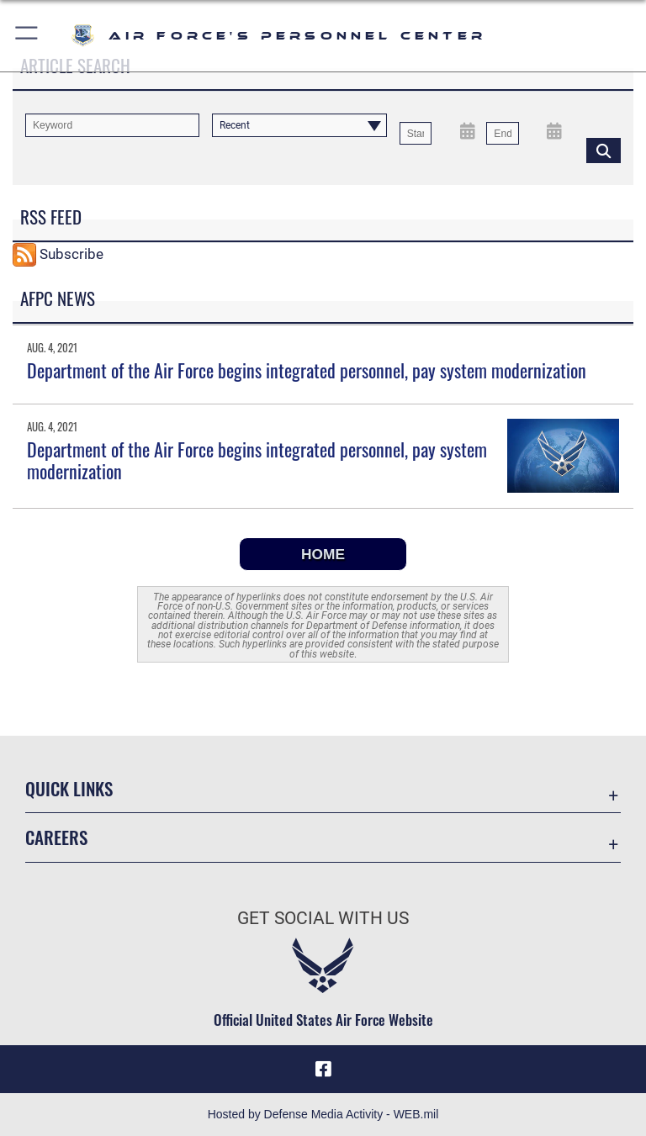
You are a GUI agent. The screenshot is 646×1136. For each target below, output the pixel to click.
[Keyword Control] (112, 125)
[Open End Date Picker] (554, 131)
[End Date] (502, 133)
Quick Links (69, 788)
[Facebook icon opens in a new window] (323, 1068)
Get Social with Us (323, 918)
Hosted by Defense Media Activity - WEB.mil (323, 1114)
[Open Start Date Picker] (467, 131)
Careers (56, 837)
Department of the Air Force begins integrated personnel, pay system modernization (306, 370)
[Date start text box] (416, 133)
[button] (27, 35)
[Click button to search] (603, 149)
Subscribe (71, 253)
